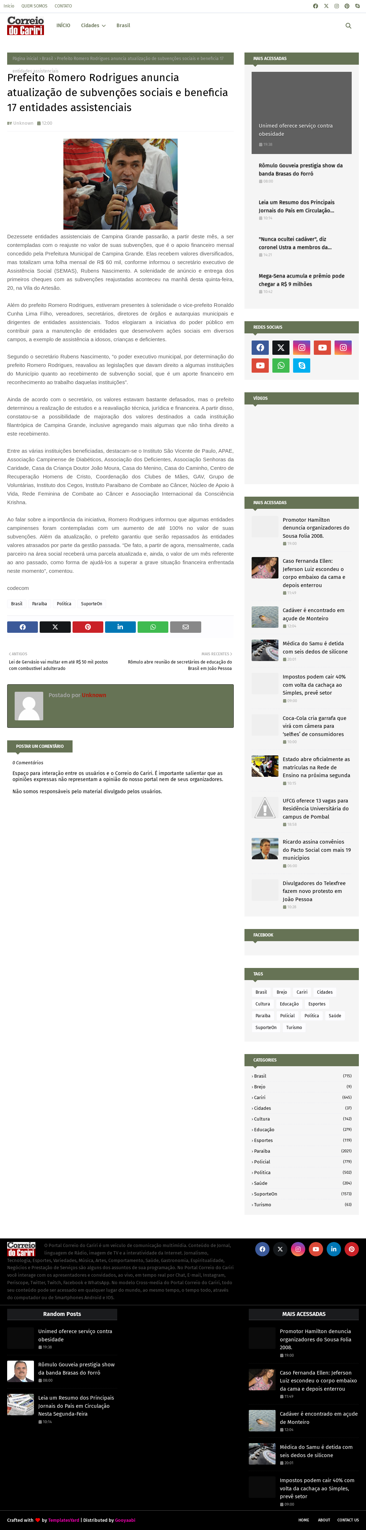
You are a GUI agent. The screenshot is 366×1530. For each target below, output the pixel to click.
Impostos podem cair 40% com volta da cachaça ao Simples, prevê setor (314, 685)
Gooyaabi (125, 1520)
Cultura (263, 1004)
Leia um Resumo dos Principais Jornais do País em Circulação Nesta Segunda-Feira (297, 206)
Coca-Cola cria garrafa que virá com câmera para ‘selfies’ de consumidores (314, 726)
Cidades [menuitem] (90, 26)
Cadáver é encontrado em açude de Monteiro (314, 614)
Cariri (302, 992)
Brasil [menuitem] (123, 26)
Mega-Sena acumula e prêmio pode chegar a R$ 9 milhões (302, 280)
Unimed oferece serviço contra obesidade (296, 130)
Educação (289, 1004)
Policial (287, 1015)
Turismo (294, 1027)
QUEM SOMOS (34, 6)
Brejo (282, 992)
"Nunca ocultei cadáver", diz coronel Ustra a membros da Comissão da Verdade (293, 243)
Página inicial (25, 58)
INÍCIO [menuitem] (63, 26)
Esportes (317, 1004)
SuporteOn (91, 603)
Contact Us (348, 1520)
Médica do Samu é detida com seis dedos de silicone (315, 647)
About (324, 1520)
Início (9, 6)
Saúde (335, 1015)
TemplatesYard (63, 1520)
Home (303, 1520)
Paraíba (39, 603)
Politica (64, 603)
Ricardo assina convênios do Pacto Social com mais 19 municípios (317, 850)
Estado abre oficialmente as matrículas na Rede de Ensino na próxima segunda (316, 767)
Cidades (325, 992)
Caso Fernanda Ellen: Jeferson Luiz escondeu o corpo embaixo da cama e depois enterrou (314, 573)
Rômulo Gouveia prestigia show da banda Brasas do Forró (301, 169)
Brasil (47, 58)
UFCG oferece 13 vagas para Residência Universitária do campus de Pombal (316, 809)
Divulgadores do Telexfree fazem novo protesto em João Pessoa (314, 891)
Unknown (23, 123)
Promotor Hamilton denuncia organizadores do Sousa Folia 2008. (316, 528)
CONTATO (63, 6)
